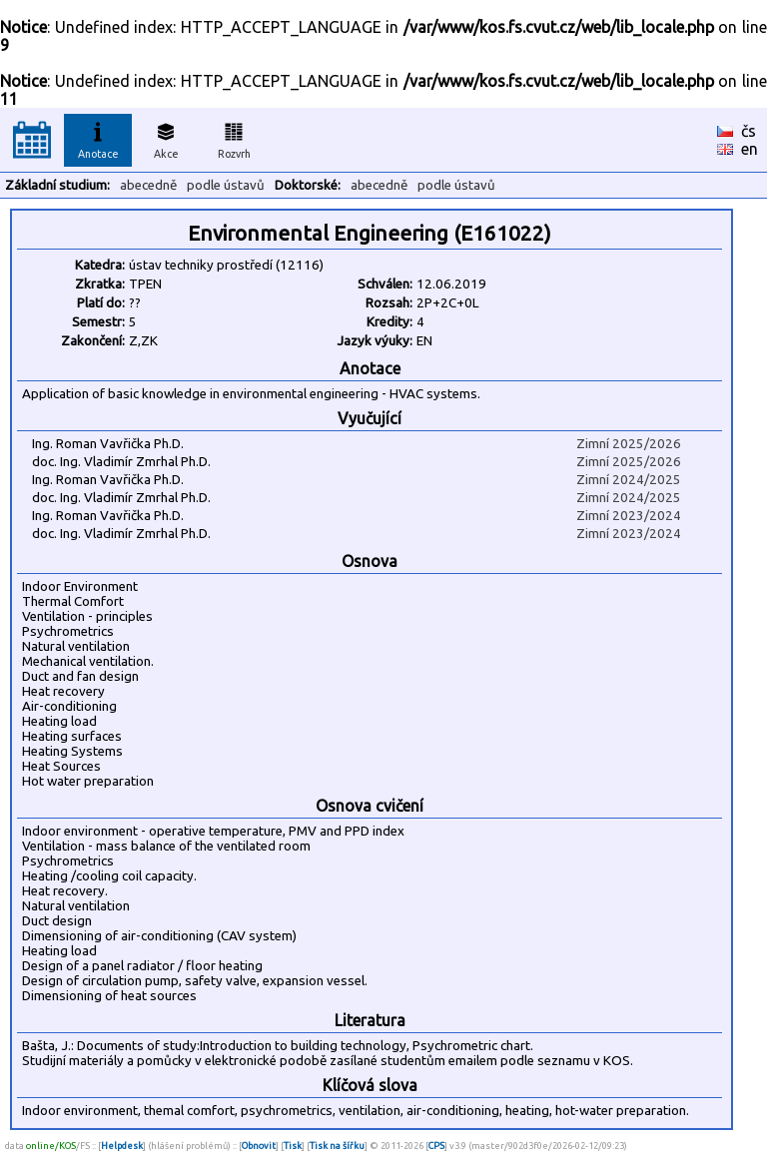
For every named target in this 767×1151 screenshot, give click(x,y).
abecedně (148, 185)
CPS (436, 1145)
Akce (166, 138)
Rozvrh (234, 138)
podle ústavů (226, 185)
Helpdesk (122, 1145)
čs (748, 131)
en (749, 149)
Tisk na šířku (337, 1145)
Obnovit (259, 1145)
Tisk (293, 1145)
